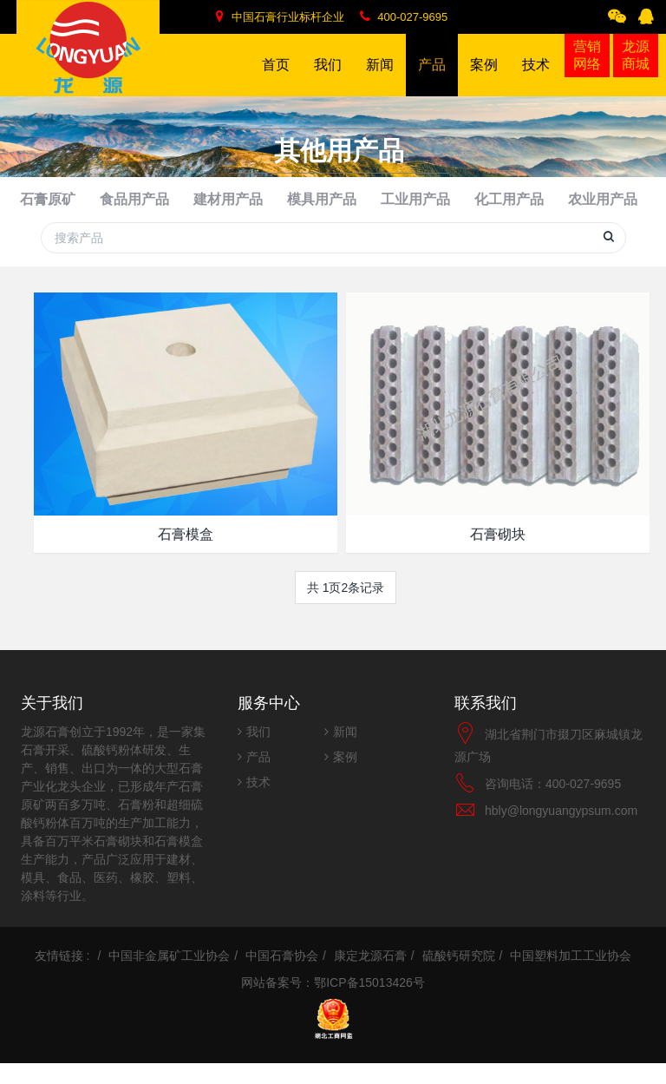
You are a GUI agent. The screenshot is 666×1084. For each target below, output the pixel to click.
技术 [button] (536, 76)
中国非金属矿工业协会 (169, 976)
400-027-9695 (404, 16)
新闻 (345, 752)
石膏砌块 (498, 555)
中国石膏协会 (281, 976)
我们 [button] (328, 76)
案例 (345, 778)
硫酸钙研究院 (458, 976)
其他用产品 (622, 209)
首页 (276, 64)
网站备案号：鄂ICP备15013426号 (333, 1003)
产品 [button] (432, 76)
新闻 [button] (380, 76)
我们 (258, 752)
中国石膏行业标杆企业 (280, 16)
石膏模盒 (185, 555)
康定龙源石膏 (370, 976)
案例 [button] (484, 76)
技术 (258, 803)
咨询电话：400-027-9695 (553, 804)
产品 (258, 778)
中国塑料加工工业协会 (570, 976)
